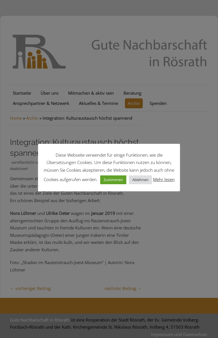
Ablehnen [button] (140, 179)
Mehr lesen (164, 179)
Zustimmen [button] (113, 179)
